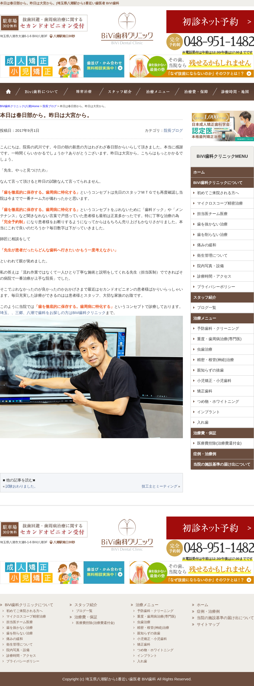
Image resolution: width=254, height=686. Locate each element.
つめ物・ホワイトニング (218, 401)
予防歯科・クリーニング (218, 328)
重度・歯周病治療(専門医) (219, 339)
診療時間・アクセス (214, 276)
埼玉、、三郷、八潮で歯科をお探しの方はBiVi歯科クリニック (53, 312)
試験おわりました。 (22, 486)
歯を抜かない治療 (212, 224)
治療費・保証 (197, 94)
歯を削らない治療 (212, 234)
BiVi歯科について (48, 94)
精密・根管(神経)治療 (215, 360)
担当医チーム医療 (212, 213)
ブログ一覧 (206, 307)
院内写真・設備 (210, 266)
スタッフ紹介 (125, 94)
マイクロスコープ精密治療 (90, 94)
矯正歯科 (204, 391)
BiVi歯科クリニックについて (218, 182)
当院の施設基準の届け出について (221, 464)
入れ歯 (203, 422)
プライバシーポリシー (216, 286)
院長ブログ (173, 130)
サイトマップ (208, 624)
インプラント (208, 412)
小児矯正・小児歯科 (214, 380)
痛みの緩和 (206, 245)
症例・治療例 (204, 454)
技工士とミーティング (159, 486)
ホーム (11, 94)
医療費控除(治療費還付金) (219, 443)
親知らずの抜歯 (210, 370)
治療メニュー (162, 94)
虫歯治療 (204, 349)
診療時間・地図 (234, 94)
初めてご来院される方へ (218, 193)
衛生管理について (212, 255)
